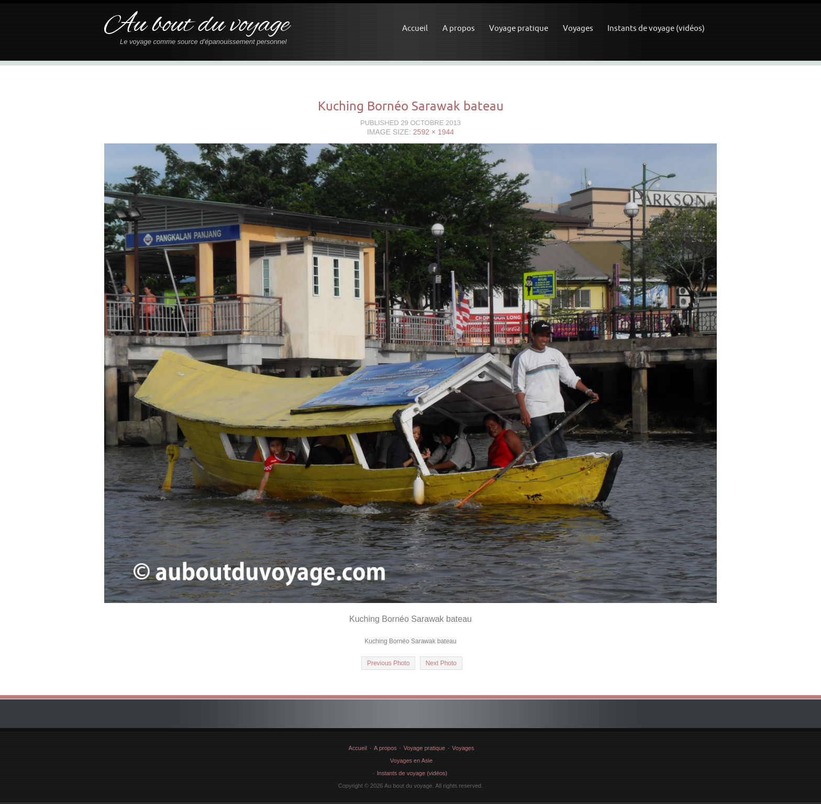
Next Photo (441, 663)
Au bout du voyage (196, 25)
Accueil (415, 28)
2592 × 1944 (433, 132)
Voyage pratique (518, 28)
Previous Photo (388, 663)
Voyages (578, 28)
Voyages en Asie (411, 760)
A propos (458, 28)
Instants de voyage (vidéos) (656, 28)
